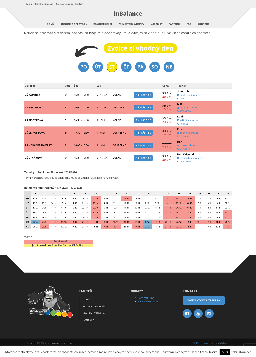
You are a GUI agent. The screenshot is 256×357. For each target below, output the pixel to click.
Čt (126, 76)
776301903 (184, 145)
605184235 (184, 158)
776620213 (184, 108)
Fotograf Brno (146, 307)
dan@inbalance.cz (187, 154)
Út (98, 76)
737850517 (184, 133)
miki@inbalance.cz (187, 117)
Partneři (175, 22)
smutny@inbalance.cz (189, 104)
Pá (140, 76)
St (112, 76)
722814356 (184, 171)
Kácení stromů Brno (149, 311)
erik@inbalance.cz (187, 142)
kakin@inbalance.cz (188, 129)
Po (83, 76)
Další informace (241, 352)
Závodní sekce (102, 22)
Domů (30, 4)
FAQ (189, 22)
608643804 (184, 120)
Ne (169, 76)
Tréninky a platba (74, 22)
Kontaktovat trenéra (203, 310)
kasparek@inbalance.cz (190, 167)
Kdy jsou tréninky (65, 4)
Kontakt (80, 4)
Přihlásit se (143, 104)
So (155, 76)
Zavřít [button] (225, 352)
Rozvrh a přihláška (45, 4)
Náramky (156, 22)
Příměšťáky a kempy (131, 22)
